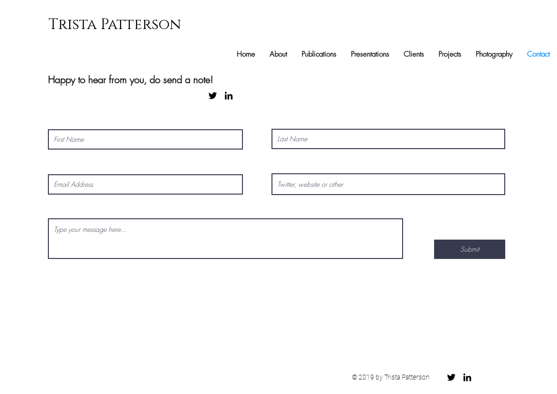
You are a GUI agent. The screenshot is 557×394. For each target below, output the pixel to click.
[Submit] (469, 249)
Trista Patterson (114, 24)
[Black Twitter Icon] (212, 95)
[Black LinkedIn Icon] (228, 95)
